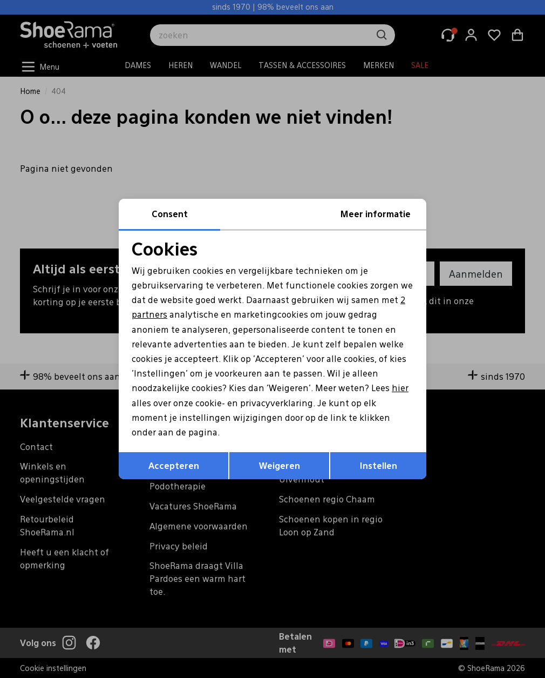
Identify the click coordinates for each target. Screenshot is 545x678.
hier (400, 387)
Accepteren (173, 465)
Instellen (378, 465)
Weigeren (279, 465)
